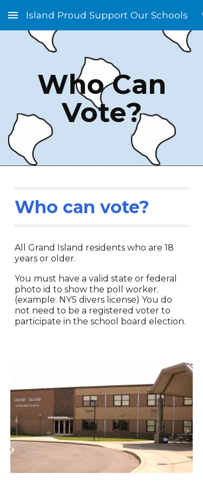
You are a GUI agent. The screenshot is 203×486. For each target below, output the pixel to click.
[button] (13, 15)
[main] (101, 98)
